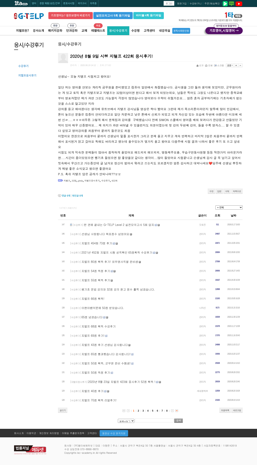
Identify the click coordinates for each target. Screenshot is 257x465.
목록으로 (237, 191)
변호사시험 (68, 3)
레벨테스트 (98, 31)
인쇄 (209, 65)
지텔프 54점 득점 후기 (96, 271)
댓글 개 (66, 195)
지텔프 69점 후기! (93, 335)
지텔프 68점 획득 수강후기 (99, 326)
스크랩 (219, 65)
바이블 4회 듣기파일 (148, 15)
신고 (200, 65)
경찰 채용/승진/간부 (50, 3)
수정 (211, 191)
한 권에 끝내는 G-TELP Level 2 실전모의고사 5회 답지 (119, 225)
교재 (84, 31)
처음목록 (225, 410)
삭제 (227, 191)
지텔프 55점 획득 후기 (96, 280)
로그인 (169, 3)
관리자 (202, 234)
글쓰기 (63, 410)
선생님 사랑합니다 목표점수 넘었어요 (105, 234)
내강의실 (164, 31)
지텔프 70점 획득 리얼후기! (99, 400)
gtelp (80, 180)
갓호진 (202, 224)
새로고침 (237, 410)
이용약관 (31, 433)
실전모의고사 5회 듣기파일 (113, 15)
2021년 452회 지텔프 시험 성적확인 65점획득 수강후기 (117, 252)
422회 (114, 180)
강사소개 (38, 31)
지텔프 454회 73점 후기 (97, 243)
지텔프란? (22, 31)
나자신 (202, 307)
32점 (74, 180)
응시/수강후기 (118, 31)
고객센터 (149, 31)
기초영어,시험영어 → (224, 30)
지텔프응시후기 (92, 180)
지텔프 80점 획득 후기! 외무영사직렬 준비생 (110, 262)
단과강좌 (72, 31)
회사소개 (19, 433)
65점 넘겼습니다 (92, 317)
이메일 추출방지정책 (73, 433)
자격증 (93, 3)
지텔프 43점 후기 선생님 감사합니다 (105, 345)
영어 (34, 3)
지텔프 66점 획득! (93, 299)
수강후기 (105, 180)
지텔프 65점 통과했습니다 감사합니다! (106, 354)
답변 (219, 191)
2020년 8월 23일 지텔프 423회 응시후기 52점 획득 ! (121, 382)
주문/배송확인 (212, 3)
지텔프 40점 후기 (92, 391)
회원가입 (182, 3)
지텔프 (67, 180)
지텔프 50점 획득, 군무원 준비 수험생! (106, 363)
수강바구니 (196, 3)
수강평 (135, 31)
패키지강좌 (55, 31)
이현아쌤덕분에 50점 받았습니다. (103, 308)
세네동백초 (202, 391)
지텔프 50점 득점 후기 (96, 372)
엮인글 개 (77, 195)
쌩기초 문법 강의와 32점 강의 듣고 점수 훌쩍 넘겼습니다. (118, 289)
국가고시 (82, 3)
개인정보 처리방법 (49, 433)
